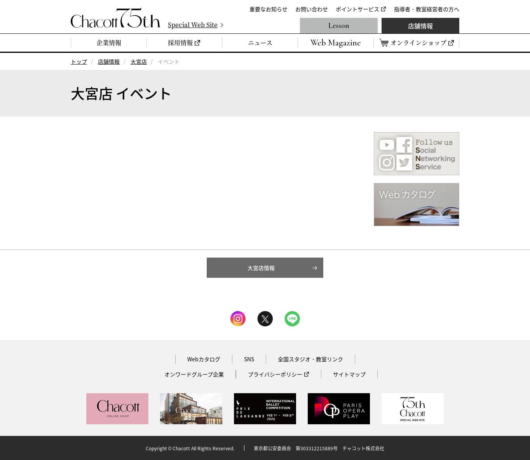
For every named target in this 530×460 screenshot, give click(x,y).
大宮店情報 (261, 268)
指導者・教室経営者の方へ (426, 9)
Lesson (338, 25)
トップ (79, 61)
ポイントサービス (357, 9)
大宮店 (139, 61)
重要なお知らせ (268, 9)
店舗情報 (420, 25)
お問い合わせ (311, 9)
